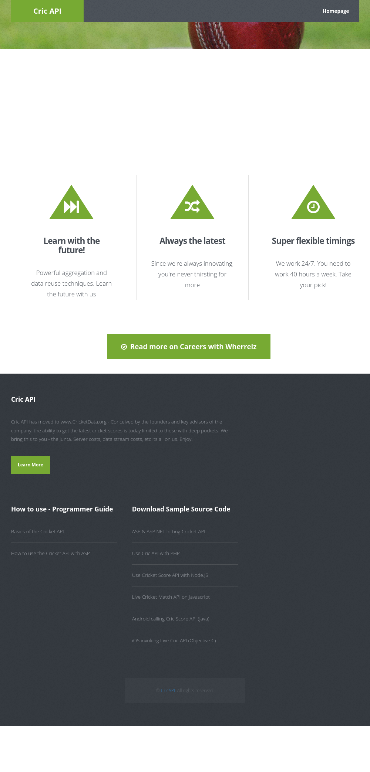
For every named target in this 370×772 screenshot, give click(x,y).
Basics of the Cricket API (37, 531)
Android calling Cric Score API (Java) (170, 618)
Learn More (30, 465)
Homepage (336, 11)
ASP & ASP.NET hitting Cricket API (168, 531)
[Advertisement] (185, 104)
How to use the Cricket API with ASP (50, 553)
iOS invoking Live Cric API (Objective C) (174, 640)
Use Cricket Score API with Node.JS (170, 575)
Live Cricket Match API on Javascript (171, 597)
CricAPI (168, 690)
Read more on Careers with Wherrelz (193, 346)
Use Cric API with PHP (156, 553)
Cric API (47, 11)
